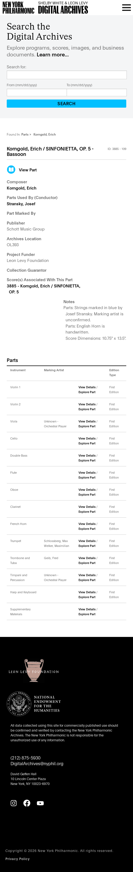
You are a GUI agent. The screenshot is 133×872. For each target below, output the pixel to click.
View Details (87, 387)
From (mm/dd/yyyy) (22, 85)
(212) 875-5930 (25, 757)
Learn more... (53, 54)
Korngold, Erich (21, 187)
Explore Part (87, 392)
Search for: (16, 66)
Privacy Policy (17, 859)
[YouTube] (40, 803)
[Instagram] (13, 803)
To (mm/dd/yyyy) (79, 85)
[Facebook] (26, 803)
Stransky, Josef (21, 203)
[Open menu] (126, 7)
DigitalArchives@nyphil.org (37, 763)
